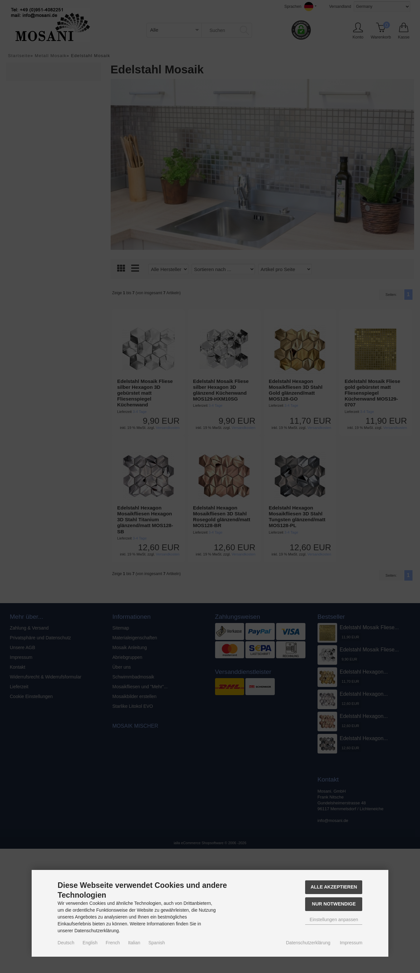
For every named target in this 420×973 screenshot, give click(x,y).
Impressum (351, 942)
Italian (134, 942)
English (90, 942)
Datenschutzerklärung (308, 942)
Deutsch (66, 942)
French (113, 942)
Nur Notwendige (334, 903)
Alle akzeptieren (334, 886)
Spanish (156, 942)
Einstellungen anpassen (334, 919)
